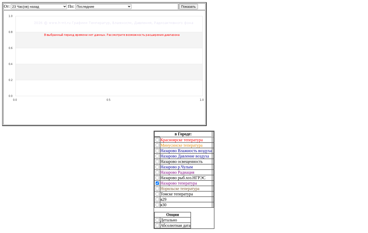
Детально (168, 220)
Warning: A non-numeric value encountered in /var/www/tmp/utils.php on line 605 (103, 6)
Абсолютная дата (175, 225)
